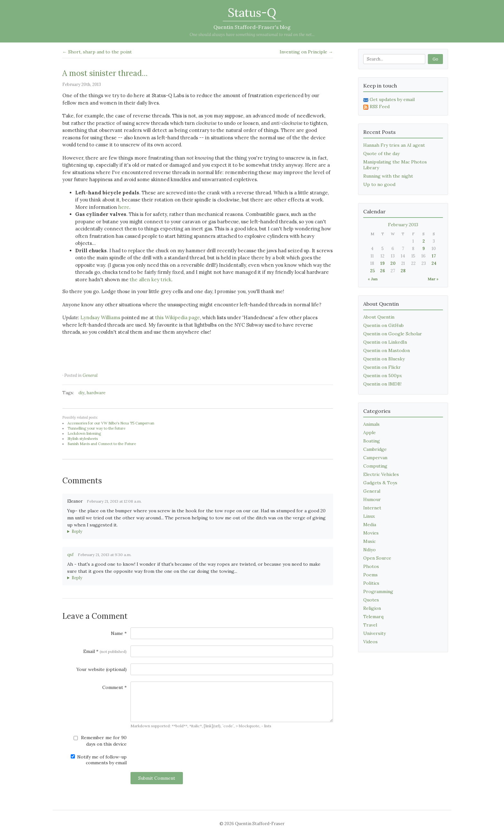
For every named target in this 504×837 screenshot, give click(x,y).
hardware (96, 392)
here (123, 207)
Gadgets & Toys (380, 483)
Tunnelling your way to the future (96, 428)
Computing (375, 466)
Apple (369, 432)
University (374, 633)
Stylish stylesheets (83, 438)
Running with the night (388, 176)
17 (434, 256)
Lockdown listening (84, 433)
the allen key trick (150, 279)
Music (369, 541)
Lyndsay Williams (100, 317)
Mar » (433, 278)
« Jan (373, 278)
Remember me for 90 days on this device (100, 741)
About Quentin (378, 317)
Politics (371, 583)
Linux (369, 516)
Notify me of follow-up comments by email (99, 760)
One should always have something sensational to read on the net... (252, 34)
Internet (372, 508)
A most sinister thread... (105, 73)
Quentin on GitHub (383, 325)
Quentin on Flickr (382, 367)
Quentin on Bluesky (384, 359)
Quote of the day (381, 153)
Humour (372, 499)
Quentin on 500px (382, 375)
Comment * (114, 687)
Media (369, 524)
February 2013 (403, 225)
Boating (371, 441)
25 (372, 271)
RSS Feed (376, 106)
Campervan (375, 457)
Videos (370, 642)
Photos (371, 566)
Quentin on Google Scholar (392, 334)
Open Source (377, 558)
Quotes (371, 600)
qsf (70, 554)
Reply (77, 531)
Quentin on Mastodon (386, 350)
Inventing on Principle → (306, 52)
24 (434, 263)
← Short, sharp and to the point (97, 52)
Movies (371, 533)
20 (393, 263)
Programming (378, 591)
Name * (119, 633)
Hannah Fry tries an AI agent (394, 145)
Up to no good (379, 184)
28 (403, 271)
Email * (105, 651)
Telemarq (373, 616)
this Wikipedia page (177, 317)
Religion (372, 608)
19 (382, 263)
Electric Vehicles (381, 474)
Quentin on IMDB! (382, 384)
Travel (370, 625)
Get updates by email (389, 99)
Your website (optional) (101, 669)
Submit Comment (156, 778)
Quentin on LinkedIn (385, 342)
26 (382, 271)
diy (81, 392)
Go (435, 59)
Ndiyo (369, 550)
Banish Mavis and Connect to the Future (102, 444)
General (90, 375)
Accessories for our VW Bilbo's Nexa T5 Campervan (111, 423)
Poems (370, 575)
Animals (371, 424)
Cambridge (375, 449)
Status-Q (252, 12)
